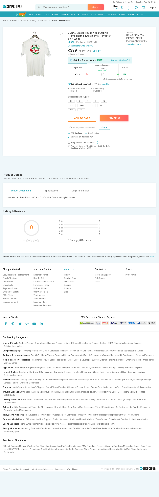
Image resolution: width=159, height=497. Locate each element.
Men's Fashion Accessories (75, 380)
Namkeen (64, 419)
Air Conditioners (127, 355)
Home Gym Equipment (30, 424)
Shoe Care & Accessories (139, 387)
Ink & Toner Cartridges (49, 351)
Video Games (76, 351)
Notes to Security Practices (42, 469)
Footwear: (7, 387)
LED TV (12, 449)
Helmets (58, 407)
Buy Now (114, 118)
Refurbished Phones (89, 343)
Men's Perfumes (60, 428)
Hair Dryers (29, 367)
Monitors (64, 351)
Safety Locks (9, 395)
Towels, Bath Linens (63, 372)
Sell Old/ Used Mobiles (14, 346)
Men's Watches (40, 399)
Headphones (36, 360)
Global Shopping (135, 14)
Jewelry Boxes (139, 399)
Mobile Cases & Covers (78, 360)
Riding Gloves (108, 407)
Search (95, 7)
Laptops (17, 351)
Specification (51, 190)
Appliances (83, 14)
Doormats (132, 372)
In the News (69, 281)
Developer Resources (43, 305)
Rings (128, 399)
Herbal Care (123, 428)
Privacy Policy (8, 469)
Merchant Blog (40, 302)
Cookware (86, 372)
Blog (66, 292)
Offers (122, 14)
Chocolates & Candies (118, 419)
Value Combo (136, 428)
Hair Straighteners (90, 367)
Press (97, 281)
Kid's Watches (10, 402)
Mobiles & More (36, 14)
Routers (34, 351)
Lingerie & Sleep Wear (29, 383)
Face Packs (102, 428)
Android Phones (26, 343)
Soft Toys (86, 415)
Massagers (77, 424)
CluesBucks (8, 285)
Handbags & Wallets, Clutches (128, 380)
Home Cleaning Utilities (116, 372)
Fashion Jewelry (88, 399)
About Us (69, 269)
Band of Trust (70, 278)
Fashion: (7, 380)
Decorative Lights (118, 449)
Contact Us (129, 2)
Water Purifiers (59, 367)
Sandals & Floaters (67, 387)
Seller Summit (40, 298)
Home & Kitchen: (10, 372)
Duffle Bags (25, 392)
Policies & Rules (40, 288)
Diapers (23, 415)
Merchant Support (103, 275)
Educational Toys (36, 415)
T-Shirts (14, 383)
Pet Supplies (46, 419)
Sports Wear (93, 380)
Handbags (146, 380)
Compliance (60, 469)
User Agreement (10, 302)
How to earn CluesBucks (120, 60)
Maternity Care (119, 415)
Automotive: (8, 407)
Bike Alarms (25, 410)
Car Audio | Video (11, 410)
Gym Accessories (63, 424)
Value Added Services (132, 343)
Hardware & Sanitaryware (41, 372)
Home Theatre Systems (52, 355)
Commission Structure (44, 281)
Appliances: (8, 367)
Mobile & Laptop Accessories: (17, 360)
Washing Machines (110, 355)
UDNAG (71, 42)
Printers (26, 351)
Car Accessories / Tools (90, 407)
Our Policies (8, 281)
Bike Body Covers (71, 407)
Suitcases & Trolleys (79, 392)
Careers (67, 288)
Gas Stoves (41, 446)
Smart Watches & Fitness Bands (140, 360)
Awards (67, 285)
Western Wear (107, 380)
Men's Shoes (103, 449)
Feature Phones (55, 343)
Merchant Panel (41, 275)
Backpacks (61, 360)
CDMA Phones (114, 343)
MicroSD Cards (10, 363)
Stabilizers (51, 449)
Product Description (20, 190)
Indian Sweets (135, 419)
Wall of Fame (72, 469)
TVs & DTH (35, 355)
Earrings (121, 399)
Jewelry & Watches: (12, 399)
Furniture (77, 372)
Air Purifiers (63, 446)
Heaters (60, 449)
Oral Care (112, 428)
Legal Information (80, 190)
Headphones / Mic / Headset (83, 446)
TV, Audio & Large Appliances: (16, 355)
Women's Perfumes (87, 428)
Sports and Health (11, 424)
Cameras (140, 355)
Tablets (103, 343)
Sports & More (97, 14)
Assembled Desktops (122, 351)
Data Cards (138, 351)
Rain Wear (131, 449)
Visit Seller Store (132, 44)
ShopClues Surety (11, 292)
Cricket (100, 424)
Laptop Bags (37, 392)
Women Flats (96, 387)
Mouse (121, 360)
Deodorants (46, 428)
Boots (124, 387)
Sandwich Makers (122, 446)
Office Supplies (32, 419)
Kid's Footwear (51, 415)
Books (55, 419)
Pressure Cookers (105, 446)
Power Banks (49, 360)
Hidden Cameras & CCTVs (75, 355)
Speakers (149, 355)
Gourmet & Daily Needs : (14, 419)
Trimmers (18, 367)
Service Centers (10, 298)
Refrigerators (95, 355)
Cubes (109, 415)
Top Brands (9, 452)
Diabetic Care (89, 424)
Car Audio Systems (74, 449)
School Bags (139, 392)
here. (152, 257)
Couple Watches (27, 446)
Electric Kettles (73, 367)
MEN (47, 14)
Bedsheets (23, 372)
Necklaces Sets (73, 399)
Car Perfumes (122, 407)
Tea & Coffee (101, 419)
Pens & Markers (87, 419)
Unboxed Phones (71, 343)
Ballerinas (107, 387)
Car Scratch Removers (139, 407)
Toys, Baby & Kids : (11, 415)
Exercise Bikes (47, 424)
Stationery (74, 419)
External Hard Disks (108, 360)
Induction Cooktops (108, 367)
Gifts (145, 419)
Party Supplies (98, 415)
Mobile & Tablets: (11, 343)
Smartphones (41, 343)
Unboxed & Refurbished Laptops (97, 351)
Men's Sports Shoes (21, 387)
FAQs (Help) (8, 295)
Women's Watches (56, 399)
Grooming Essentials (30, 428)
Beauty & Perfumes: (12, 428)
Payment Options (10, 288)
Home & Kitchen (68, 14)
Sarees (7, 383)
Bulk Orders (100, 278)
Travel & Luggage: (11, 392)
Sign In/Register (10, 278)
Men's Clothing (35, 380)
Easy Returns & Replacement (16, 275)
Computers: (8, 351)
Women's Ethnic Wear (52, 380)
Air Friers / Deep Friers (141, 446)
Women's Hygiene (11, 431)
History (67, 275)
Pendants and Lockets (107, 399)
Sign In (153, 8)
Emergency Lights (43, 367)
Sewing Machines (126, 367)
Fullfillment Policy (41, 285)
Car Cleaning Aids (45, 407)
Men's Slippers (38, 387)
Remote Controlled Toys (70, 415)
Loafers (117, 387)
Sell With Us (117, 2)
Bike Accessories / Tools (25, 407)
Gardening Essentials (13, 375)
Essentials (111, 14)
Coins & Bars (27, 399)
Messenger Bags (125, 392)
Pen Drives (94, 360)
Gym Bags (111, 392)
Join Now (106, 84)
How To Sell (39, 278)
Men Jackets (23, 449)
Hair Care (73, 428)
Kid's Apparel (133, 415)
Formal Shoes (83, 387)
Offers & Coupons (11, 446)
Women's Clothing (19, 380)
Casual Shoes (52, 387)
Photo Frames (90, 449)
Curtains (141, 372)
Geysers (138, 367)
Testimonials (39, 295)
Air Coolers (52, 446)
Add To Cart (82, 118)
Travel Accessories (97, 392)
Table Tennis (109, 424)
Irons (6, 449)
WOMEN (55, 14)
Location (116, 8)
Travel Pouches (51, 392)
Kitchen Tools (98, 372)
